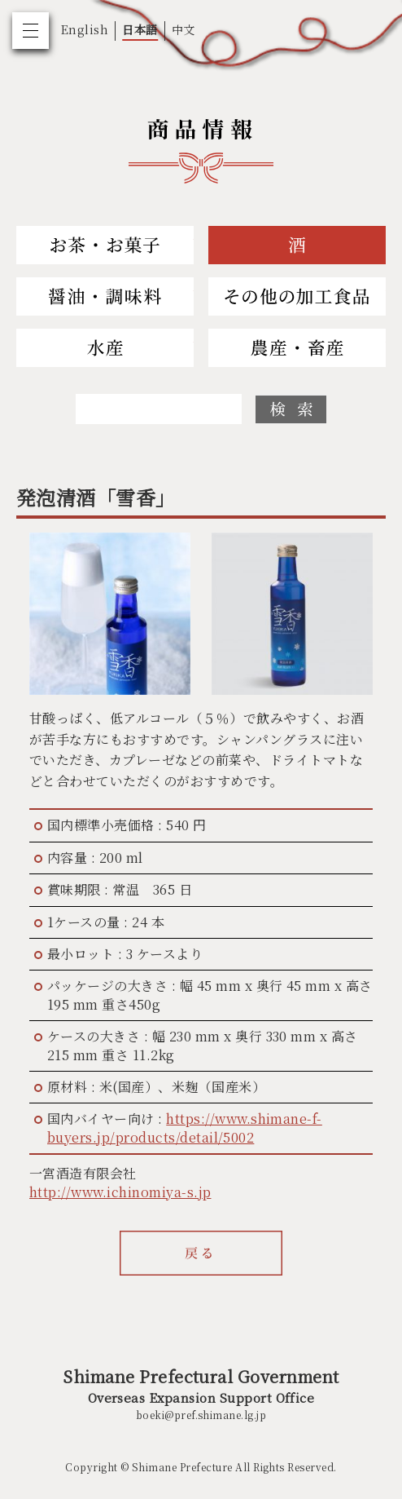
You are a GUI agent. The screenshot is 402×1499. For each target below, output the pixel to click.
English (84, 29)
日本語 (139, 29)
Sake (297, 245)
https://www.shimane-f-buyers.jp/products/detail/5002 (184, 1127)
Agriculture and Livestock (297, 348)
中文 (183, 29)
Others (297, 296)
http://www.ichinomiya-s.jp (120, 1192)
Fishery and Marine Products (105, 348)
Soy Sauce (105, 296)
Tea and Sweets (105, 245)
